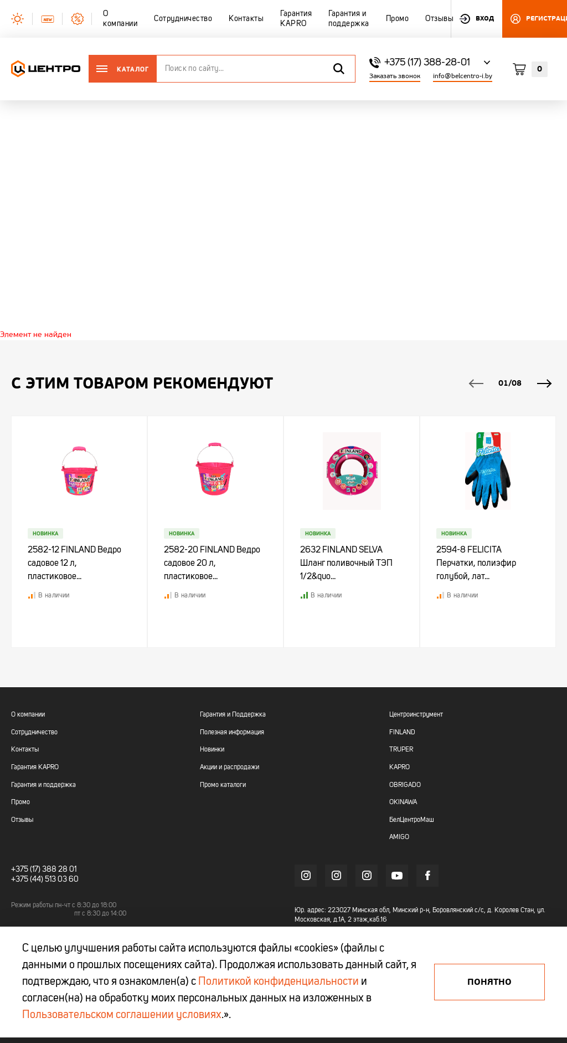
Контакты (25, 750)
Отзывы (22, 820)
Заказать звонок (394, 76)
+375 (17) (25, 869)
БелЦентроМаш (411, 820)
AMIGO (399, 838)
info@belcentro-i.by (462, 76)
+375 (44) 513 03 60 (45, 879)
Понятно (489, 982)
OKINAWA (403, 803)
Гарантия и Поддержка (233, 715)
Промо (20, 803)
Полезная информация (232, 732)
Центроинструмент (416, 715)
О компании (28, 715)
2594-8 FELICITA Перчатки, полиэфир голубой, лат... (477, 564)
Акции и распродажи (229, 767)
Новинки (212, 750)
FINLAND (402, 732)
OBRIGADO (405, 785)
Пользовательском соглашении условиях (121, 1015)
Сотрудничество (34, 732)
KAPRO (399, 767)
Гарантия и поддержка (43, 785)
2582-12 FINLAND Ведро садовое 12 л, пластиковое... (75, 564)
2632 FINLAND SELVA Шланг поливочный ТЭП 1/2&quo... (347, 564)
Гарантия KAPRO (35, 767)
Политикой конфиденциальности (278, 982)
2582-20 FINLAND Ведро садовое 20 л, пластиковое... (212, 564)
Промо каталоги (223, 785)
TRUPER (401, 750)
